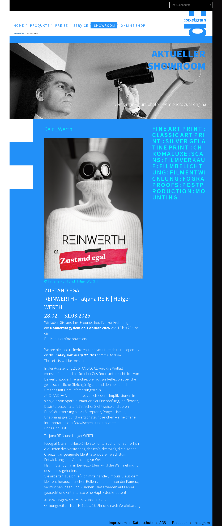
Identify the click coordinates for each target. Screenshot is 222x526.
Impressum (118, 522)
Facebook (179, 522)
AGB (162, 522)
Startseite (19, 33)
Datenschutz (143, 522)
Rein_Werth (58, 129)
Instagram (202, 522)
